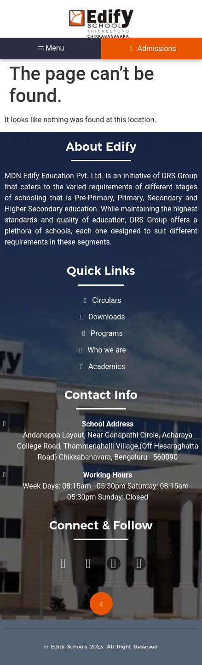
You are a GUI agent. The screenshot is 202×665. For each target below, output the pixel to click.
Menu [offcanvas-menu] (50, 48)
